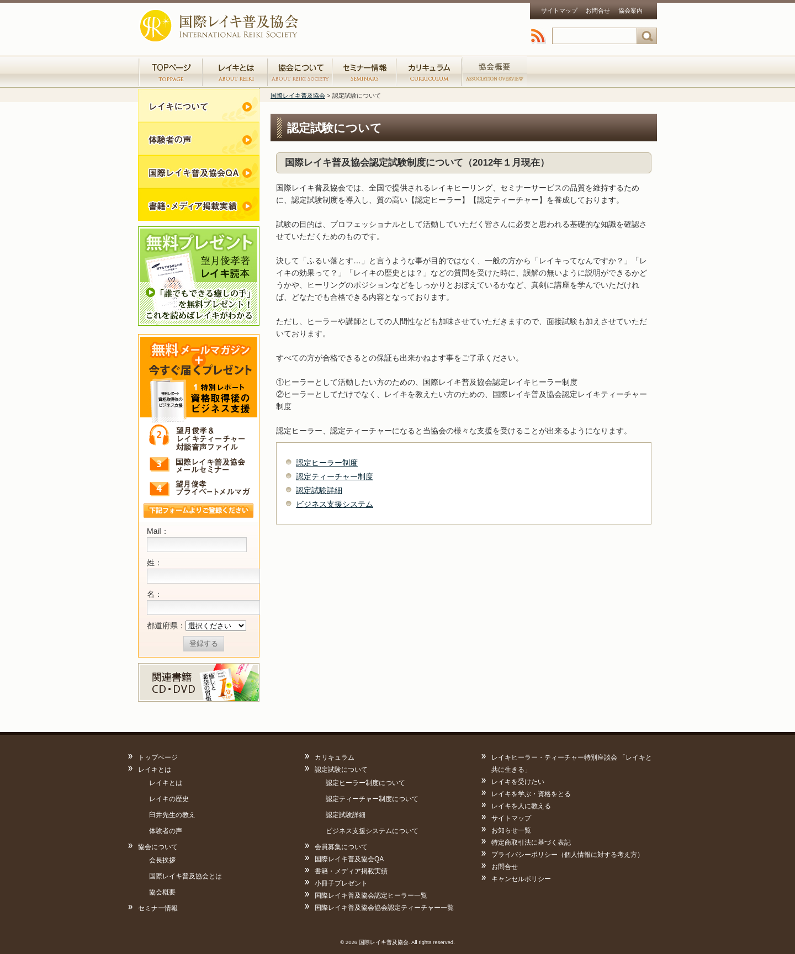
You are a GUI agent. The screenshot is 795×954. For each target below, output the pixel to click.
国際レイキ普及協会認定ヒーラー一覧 (371, 895)
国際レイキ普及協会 (220, 22)
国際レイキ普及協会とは (185, 876)
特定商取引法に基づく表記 (531, 842)
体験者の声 (198, 138)
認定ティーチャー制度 (334, 476)
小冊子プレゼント (341, 883)
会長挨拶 (162, 860)
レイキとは (154, 769)
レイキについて (198, 104)
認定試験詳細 (319, 490)
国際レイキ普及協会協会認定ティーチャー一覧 (384, 907)
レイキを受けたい (517, 782)
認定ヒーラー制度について (365, 783)
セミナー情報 (364, 71)
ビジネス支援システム (334, 504)
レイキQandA (198, 171)
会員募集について (341, 847)
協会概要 (162, 892)
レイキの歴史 (169, 799)
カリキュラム (429, 71)
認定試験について (341, 769)
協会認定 (494, 71)
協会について (158, 847)
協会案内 (630, 10)
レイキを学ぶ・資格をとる (531, 794)
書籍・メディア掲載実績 (198, 204)
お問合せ (598, 10)
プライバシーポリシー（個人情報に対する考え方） (567, 854)
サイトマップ (559, 10)
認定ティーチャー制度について (372, 799)
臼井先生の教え (172, 815)
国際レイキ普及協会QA (349, 859)
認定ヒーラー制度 (327, 462)
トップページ (170, 71)
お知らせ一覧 (511, 830)
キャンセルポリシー (521, 879)
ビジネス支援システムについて (372, 831)
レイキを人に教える (521, 806)
